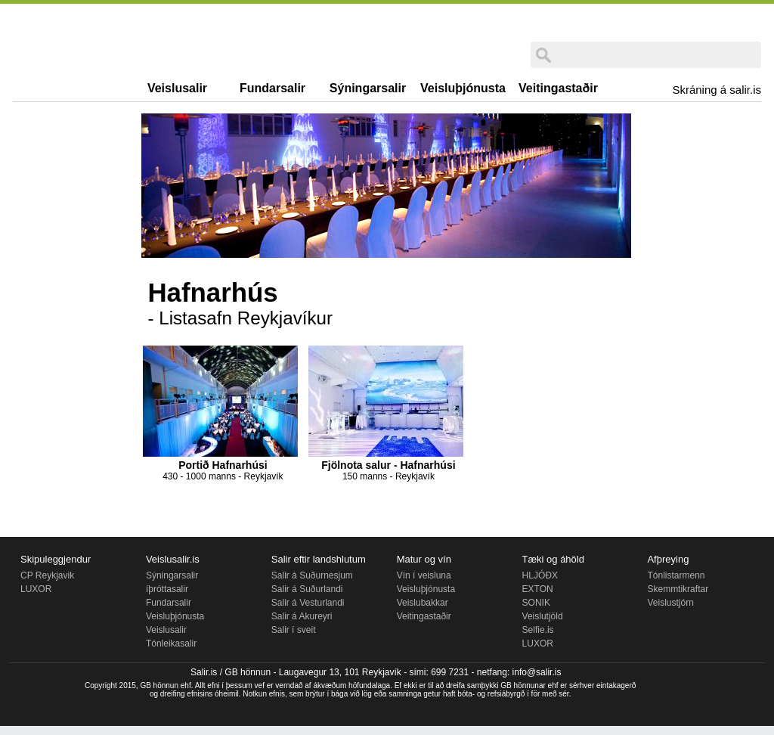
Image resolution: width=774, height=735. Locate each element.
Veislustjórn (670, 602)
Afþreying (668, 559)
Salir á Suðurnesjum (312, 575)
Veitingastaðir (558, 88)
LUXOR (35, 589)
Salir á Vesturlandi (308, 602)
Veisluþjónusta (463, 88)
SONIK (536, 602)
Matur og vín (424, 559)
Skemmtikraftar (677, 589)
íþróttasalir (167, 589)
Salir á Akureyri (302, 616)
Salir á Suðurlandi (307, 589)
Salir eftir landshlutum (318, 559)
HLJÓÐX (540, 575)
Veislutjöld (542, 616)
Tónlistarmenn (675, 575)
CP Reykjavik (47, 575)
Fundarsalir (272, 88)
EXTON (537, 589)
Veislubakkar (422, 602)
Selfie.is (538, 630)
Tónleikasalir (171, 643)
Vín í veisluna (424, 575)
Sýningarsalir (368, 88)
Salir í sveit (293, 630)
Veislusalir (177, 88)
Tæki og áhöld (553, 559)
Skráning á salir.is (716, 89)
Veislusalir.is (173, 559)
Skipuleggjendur (55, 559)
